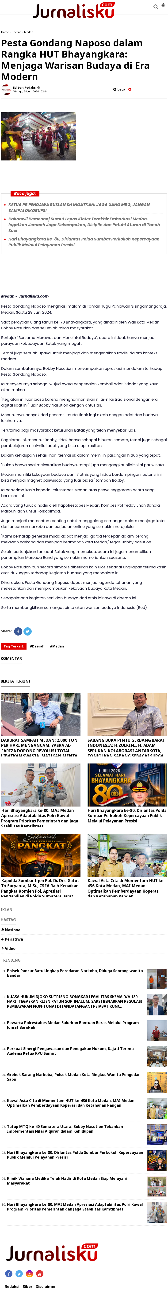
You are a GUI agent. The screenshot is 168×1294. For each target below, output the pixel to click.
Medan (28, 32)
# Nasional (11, 929)
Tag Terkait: (14, 646)
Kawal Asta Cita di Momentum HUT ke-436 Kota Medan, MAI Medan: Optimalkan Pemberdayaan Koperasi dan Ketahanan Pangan (126, 888)
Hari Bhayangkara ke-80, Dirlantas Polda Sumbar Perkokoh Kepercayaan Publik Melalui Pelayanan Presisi (127, 815)
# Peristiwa (12, 939)
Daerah (16, 32)
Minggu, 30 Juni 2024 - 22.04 (30, 91)
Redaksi (12, 1286)
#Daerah (37, 646)
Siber (27, 1286)
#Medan (57, 646)
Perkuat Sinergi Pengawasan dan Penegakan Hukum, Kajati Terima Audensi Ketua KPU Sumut (70, 1051)
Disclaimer (46, 1286)
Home (5, 32)
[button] (163, 3)
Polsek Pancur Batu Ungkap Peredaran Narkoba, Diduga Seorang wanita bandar (75, 973)
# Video (8, 948)
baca (119, 89)
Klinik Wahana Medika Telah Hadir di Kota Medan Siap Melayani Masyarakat (67, 1181)
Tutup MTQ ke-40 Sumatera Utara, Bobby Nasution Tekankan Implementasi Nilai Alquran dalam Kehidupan (65, 1129)
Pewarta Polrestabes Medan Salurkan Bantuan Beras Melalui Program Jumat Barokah (73, 1025)
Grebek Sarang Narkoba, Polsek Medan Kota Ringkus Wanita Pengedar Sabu (73, 1077)
